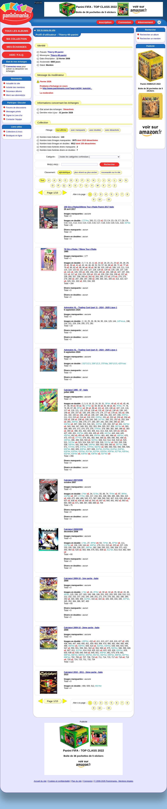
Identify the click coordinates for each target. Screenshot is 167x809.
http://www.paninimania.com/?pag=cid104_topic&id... (67, 88)
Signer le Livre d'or (14, 115)
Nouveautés (16, 78)
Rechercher (150, 30)
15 (109, 199)
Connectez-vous (13, 66)
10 (100, 199)
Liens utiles (16, 127)
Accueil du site (40, 781)
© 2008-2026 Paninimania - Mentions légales (113, 781)
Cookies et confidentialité (59, 781)
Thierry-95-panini (55, 52)
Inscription (105, 22)
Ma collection (16, 38)
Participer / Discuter (16, 103)
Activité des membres (15, 87)
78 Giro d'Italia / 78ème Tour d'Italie (80, 249)
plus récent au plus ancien (85, 172)
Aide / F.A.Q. (16, 54)
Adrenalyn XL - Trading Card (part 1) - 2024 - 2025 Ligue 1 (90, 307)
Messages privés (13, 111)
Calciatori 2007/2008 (73, 480)
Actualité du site (13, 83)
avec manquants (78, 130)
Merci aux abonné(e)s (15, 95)
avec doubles (95, 130)
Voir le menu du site (46, 30)
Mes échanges (17, 46)
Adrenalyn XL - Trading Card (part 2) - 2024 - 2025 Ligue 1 (90, 350)
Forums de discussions (16, 107)
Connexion (124, 22)
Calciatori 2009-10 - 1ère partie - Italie (81, 578)
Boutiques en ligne (14, 135)
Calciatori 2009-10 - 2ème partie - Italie (81, 627)
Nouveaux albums (14, 91)
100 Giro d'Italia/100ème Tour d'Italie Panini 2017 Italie (89, 207)
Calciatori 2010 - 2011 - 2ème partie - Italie (83, 672)
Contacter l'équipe (14, 119)
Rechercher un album (149, 35)
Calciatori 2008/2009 (73, 529)
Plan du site (76, 781)
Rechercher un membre (150, 38)
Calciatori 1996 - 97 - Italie (76, 390)
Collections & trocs (14, 132)
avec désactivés (112, 130)
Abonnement (145, 22)
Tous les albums (16, 30)
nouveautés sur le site (110, 172)
